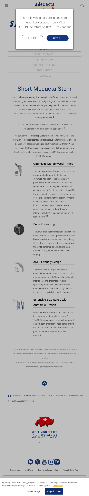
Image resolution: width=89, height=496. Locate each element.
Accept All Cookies (54, 491)
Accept (57, 38)
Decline (32, 38)
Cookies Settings (33, 491)
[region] (44, 487)
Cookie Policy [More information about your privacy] (58, 485)
